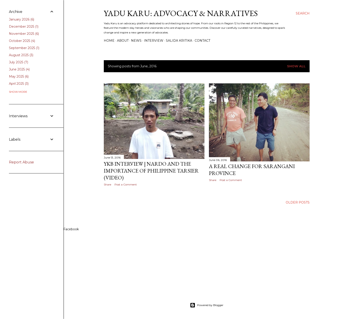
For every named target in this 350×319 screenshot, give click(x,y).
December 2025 (23, 27)
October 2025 (22, 41)
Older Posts (298, 202)
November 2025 (24, 34)
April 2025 (19, 84)
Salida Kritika (179, 41)
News (136, 41)
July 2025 (18, 62)
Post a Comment (126, 184)
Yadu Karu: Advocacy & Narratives (181, 13)
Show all (296, 66)
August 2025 (21, 55)
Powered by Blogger (206, 305)
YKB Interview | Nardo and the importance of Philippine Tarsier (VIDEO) (151, 170)
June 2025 (19, 69)
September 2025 (24, 48)
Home (109, 41)
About (123, 41)
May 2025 (19, 76)
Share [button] (107, 184)
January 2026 (21, 19)
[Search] (303, 13)
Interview (153, 41)
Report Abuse (21, 162)
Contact (202, 41)
